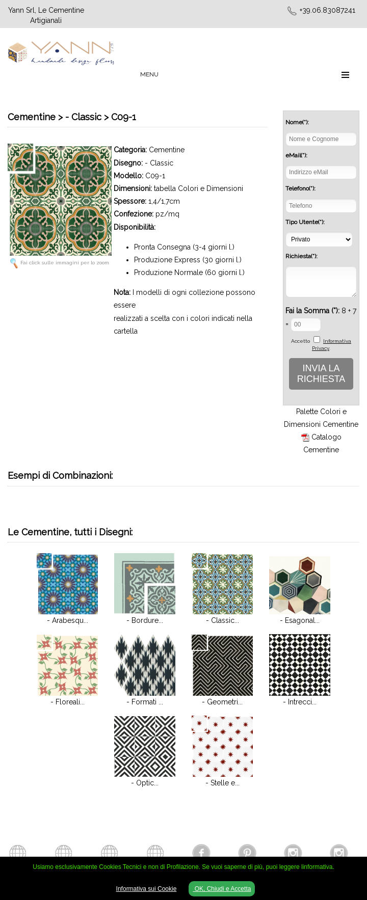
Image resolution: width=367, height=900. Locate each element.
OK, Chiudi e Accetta (222, 888)
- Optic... (145, 783)
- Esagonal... (300, 620)
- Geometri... (222, 702)
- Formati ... (144, 702)
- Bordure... (144, 620)
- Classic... (222, 620)
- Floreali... (67, 702)
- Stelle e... (222, 783)
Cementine (167, 150)
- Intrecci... (300, 702)
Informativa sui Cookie (146, 888)
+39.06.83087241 (327, 10)
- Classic (159, 163)
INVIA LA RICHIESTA (321, 373)
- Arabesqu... (67, 620)
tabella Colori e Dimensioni (198, 188)
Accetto (300, 341)
